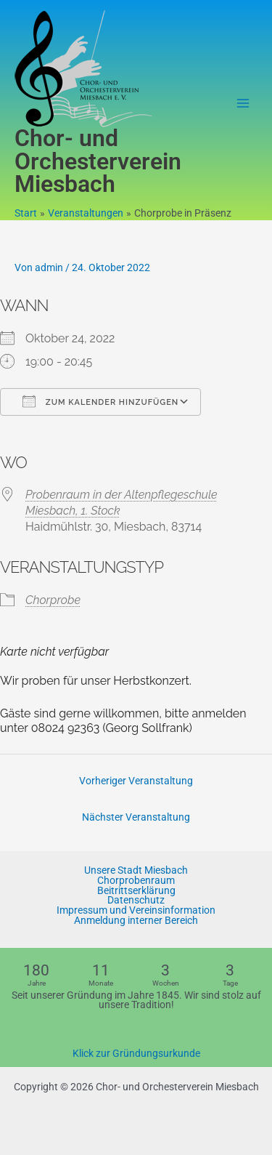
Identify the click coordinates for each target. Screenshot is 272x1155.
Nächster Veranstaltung (136, 817)
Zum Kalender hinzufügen (100, 401)
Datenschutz (136, 901)
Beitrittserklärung (136, 891)
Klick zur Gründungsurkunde (136, 1053)
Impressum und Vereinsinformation (136, 911)
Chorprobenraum (136, 881)
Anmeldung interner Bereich (136, 921)
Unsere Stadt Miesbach (136, 871)
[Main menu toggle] (243, 103)
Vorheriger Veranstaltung (136, 780)
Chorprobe (53, 600)
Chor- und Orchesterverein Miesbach (98, 161)
